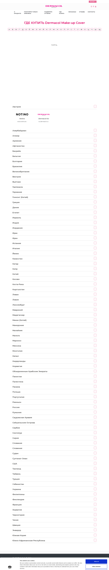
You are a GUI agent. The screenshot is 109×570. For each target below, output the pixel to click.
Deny (96, 560)
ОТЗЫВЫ (82, 12)
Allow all (96, 550)
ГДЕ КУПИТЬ (61, 12)
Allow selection (96, 555)
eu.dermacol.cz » (44, 121)
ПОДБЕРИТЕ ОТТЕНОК (48, 12)
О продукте (17, 12)
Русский (92, 1)
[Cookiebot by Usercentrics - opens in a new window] (9, 567)
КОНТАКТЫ (91, 12)
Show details (79, 567)
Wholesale (72, 12)
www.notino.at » (22, 121)
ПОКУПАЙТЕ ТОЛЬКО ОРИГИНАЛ (31, 12)
